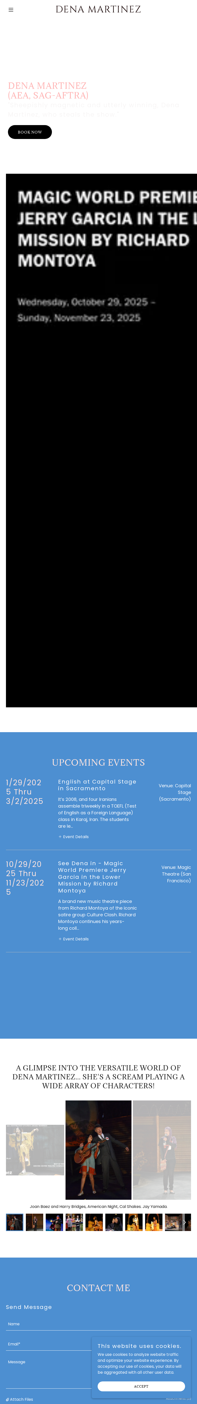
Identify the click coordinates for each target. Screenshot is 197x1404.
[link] (98, 11)
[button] (20, 10)
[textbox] (98, 1242)
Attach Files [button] (21, 1318)
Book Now (30, 132)
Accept (141, 1386)
